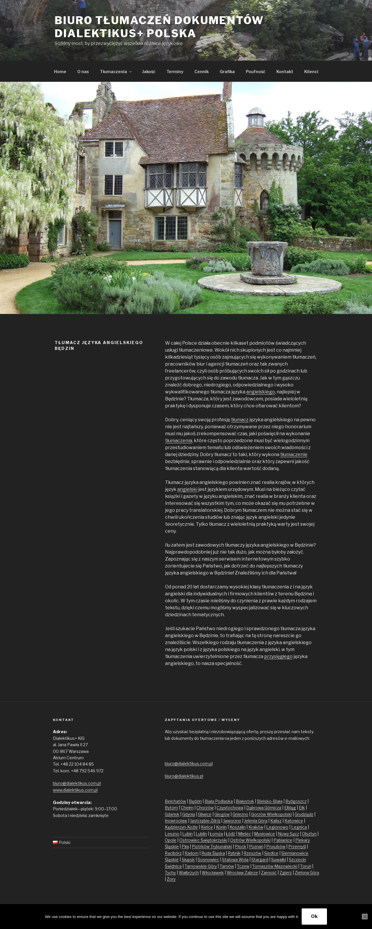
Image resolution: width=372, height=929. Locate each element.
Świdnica (173, 866)
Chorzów (205, 807)
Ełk (302, 807)
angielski (187, 489)
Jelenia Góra (255, 820)
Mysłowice (264, 833)
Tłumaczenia (116, 71)
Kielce (207, 827)
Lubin (187, 833)
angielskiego (260, 392)
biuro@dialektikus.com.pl (77, 783)
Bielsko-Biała (269, 801)
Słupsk (188, 859)
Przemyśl (297, 846)
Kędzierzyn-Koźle (181, 827)
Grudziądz (304, 814)
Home (60, 71)
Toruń (305, 866)
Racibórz (173, 853)
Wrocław (236, 872)
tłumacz (239, 419)
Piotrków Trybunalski (212, 846)
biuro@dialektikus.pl (184, 775)
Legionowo (277, 827)
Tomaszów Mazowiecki (274, 866)
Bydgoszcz (296, 801)
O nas (83, 71)
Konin (221, 827)
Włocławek (213, 872)
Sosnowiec (208, 859)
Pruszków (275, 846)
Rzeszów (252, 853)
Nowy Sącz (288, 833)
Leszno (172, 833)
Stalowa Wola (235, 859)
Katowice (294, 820)
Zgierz (286, 872)
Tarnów (227, 866)
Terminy (175, 71)
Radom (191, 853)
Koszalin (238, 827)
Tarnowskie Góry (201, 866)
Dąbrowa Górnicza (263, 807)
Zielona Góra (307, 872)
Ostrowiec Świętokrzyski (203, 840)
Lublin (201, 833)
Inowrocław (176, 820)
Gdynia (188, 814)
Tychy (170, 872)
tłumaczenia (178, 440)
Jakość (148, 71)
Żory (171, 878)
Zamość (269, 872)
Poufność (255, 71)
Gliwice (205, 814)
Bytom (171, 807)
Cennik (201, 71)
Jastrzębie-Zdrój (205, 820)
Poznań (256, 846)
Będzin (195, 801)
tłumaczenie (293, 454)
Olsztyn (309, 833)
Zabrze (251, 872)
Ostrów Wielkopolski (250, 840)
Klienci (311, 71)
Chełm (187, 807)
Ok (314, 916)
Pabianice (282, 840)
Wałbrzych (189, 872)
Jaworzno (232, 820)
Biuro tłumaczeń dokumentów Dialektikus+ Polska (159, 27)
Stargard (259, 859)
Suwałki (278, 859)
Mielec (244, 833)
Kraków (255, 827)
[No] (365, 916)
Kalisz (276, 820)
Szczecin (297, 859)
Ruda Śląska (213, 853)
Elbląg (290, 807)
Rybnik (234, 853)
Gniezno (240, 814)
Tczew (243, 866)
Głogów (222, 814)
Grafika (227, 71)
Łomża (216, 833)
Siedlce (271, 853)
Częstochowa (230, 807)
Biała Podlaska (219, 801)
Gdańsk (172, 814)
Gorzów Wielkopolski (271, 814)
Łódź (230, 833)
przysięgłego (278, 656)
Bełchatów (175, 801)
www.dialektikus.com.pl (75, 789)
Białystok (245, 801)
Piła (185, 846)
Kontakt (284, 71)
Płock (240, 846)
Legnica (299, 827)
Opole (170, 840)
